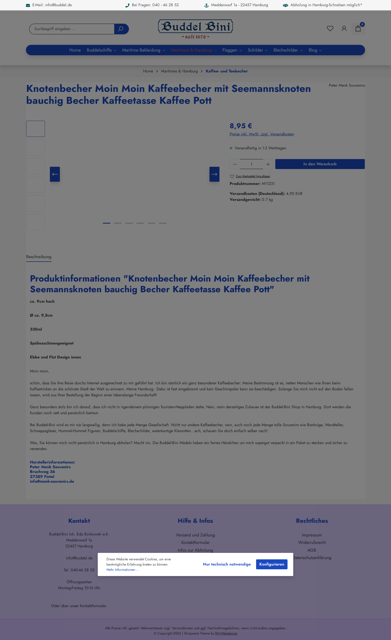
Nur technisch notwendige (227, 564)
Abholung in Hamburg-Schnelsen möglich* (322, 5)
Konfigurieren (271, 564)
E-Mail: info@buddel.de (49, 5)
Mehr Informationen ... (122, 569)
